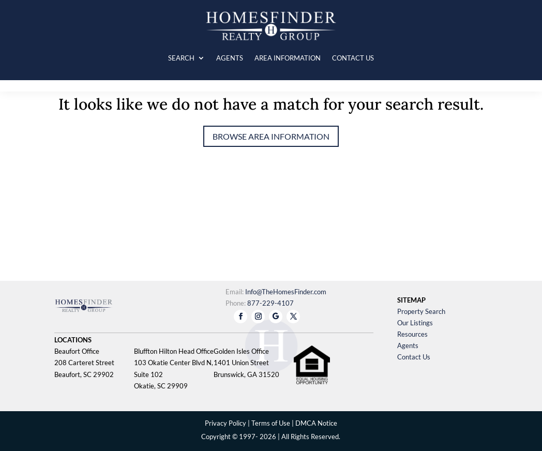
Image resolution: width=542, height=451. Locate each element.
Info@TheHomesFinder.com (285, 292)
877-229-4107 (270, 303)
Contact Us (413, 357)
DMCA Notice (316, 423)
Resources (412, 334)
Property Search (421, 311)
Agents (407, 345)
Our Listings (415, 323)
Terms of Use (270, 423)
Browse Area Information (271, 136)
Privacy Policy (225, 423)
